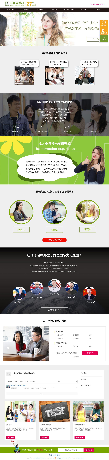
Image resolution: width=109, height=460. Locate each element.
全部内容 (10, 381)
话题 (54, 455)
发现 (50, 455)
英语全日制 (13, 388)
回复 (77, 387)
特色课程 (25, 9)
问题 (26, 381)
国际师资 (54, 9)
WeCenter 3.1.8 (79, 458)
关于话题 (32, 381)
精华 (16, 381)
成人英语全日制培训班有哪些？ (19, 385)
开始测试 (45, 437)
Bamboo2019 (21, 388)
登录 (58, 455)
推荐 (21, 381)
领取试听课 (79, 437)
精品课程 (10, 9)
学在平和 (83, 9)
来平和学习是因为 (69, 9)
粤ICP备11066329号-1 (39, 458)
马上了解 (11, 437)
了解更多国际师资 (54, 310)
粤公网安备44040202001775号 (62, 458)
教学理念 (40, 9)
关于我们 (98, 9)
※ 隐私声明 (75, 356)
